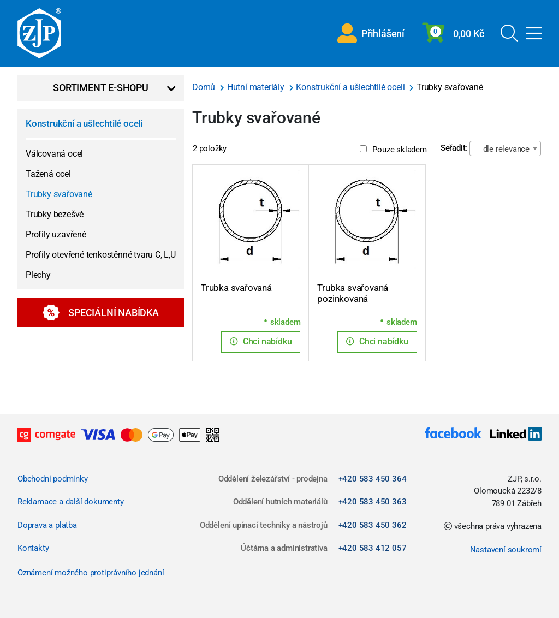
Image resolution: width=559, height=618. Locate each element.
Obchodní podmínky (52, 479)
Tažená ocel (48, 174)
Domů (204, 87)
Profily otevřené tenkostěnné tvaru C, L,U (101, 254)
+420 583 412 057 (372, 548)
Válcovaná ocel (54, 153)
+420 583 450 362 (372, 525)
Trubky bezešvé (55, 214)
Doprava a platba (47, 525)
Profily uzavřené (56, 234)
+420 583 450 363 (372, 502)
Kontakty (33, 548)
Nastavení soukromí (506, 550)
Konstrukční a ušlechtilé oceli (84, 123)
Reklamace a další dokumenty (70, 502)
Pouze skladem (393, 149)
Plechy (38, 275)
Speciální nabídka (101, 312)
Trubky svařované (59, 194)
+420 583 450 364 (372, 479)
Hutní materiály (257, 87)
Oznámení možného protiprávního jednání (90, 573)
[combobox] (505, 148)
